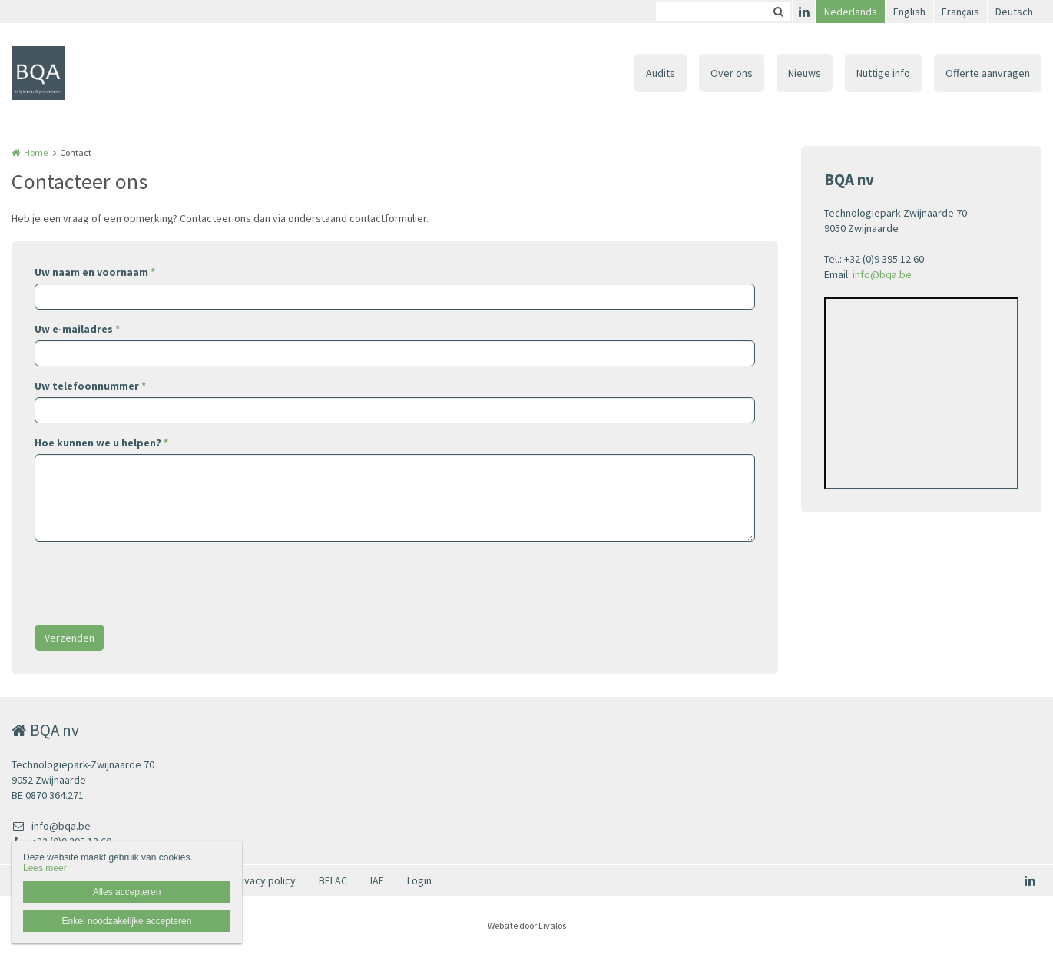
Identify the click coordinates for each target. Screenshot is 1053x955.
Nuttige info (883, 73)
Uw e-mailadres (77, 329)
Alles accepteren (127, 892)
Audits (660, 73)
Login (419, 880)
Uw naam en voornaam (95, 272)
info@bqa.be (882, 274)
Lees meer (45, 868)
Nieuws (804, 73)
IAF (377, 880)
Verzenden (69, 638)
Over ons (731, 73)
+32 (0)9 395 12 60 (61, 841)
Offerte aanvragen (987, 73)
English (909, 11)
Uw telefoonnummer (90, 386)
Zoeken (778, 11)
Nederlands (850, 11)
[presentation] (151, 583)
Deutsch (1014, 11)
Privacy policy (264, 880)
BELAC (333, 880)
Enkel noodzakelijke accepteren (127, 921)
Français (960, 11)
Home (36, 152)
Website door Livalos (527, 925)
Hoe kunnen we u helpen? (101, 442)
